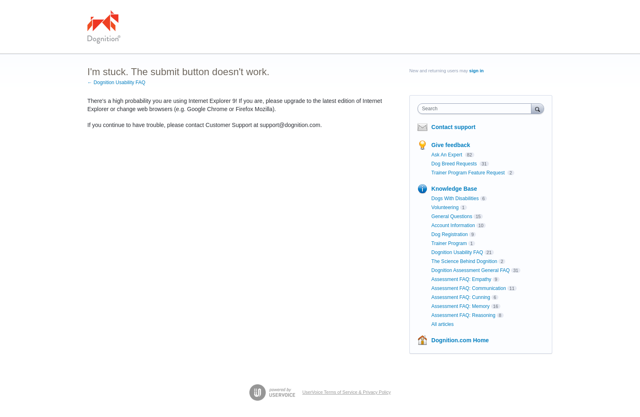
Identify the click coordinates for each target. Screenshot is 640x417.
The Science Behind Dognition (464, 261)
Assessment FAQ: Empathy (461, 279)
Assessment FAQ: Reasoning (463, 315)
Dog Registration (449, 234)
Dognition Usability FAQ (457, 252)
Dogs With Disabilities (455, 198)
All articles (442, 324)
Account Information (453, 225)
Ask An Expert (447, 155)
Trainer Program (449, 243)
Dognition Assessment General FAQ (470, 270)
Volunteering (445, 207)
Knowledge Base (454, 188)
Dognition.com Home (460, 340)
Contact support (453, 127)
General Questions (451, 216)
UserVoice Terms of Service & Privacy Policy (346, 392)
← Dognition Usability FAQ (116, 82)
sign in (476, 70)
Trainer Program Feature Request (468, 173)
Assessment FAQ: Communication (468, 288)
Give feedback (450, 145)
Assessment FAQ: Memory (460, 306)
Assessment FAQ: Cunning (460, 297)
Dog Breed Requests (454, 164)
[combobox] (476, 108)
